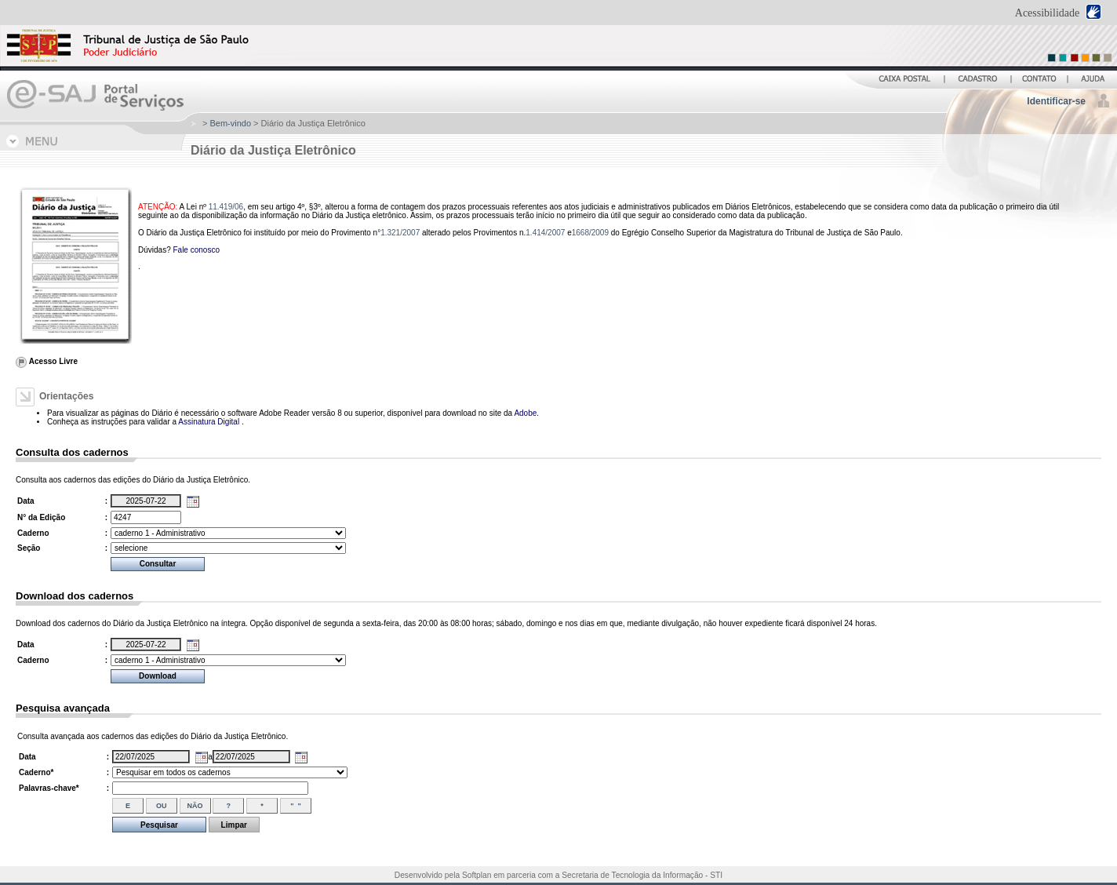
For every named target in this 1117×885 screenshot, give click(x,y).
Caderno (33, 533)
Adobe (525, 413)
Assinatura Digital (210, 421)
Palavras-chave (49, 788)
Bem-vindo (230, 123)
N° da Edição (41, 517)
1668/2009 (590, 232)
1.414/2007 (545, 232)
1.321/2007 (400, 232)
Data (26, 501)
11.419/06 (226, 206)
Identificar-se (1056, 101)
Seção (28, 548)
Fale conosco (196, 250)
